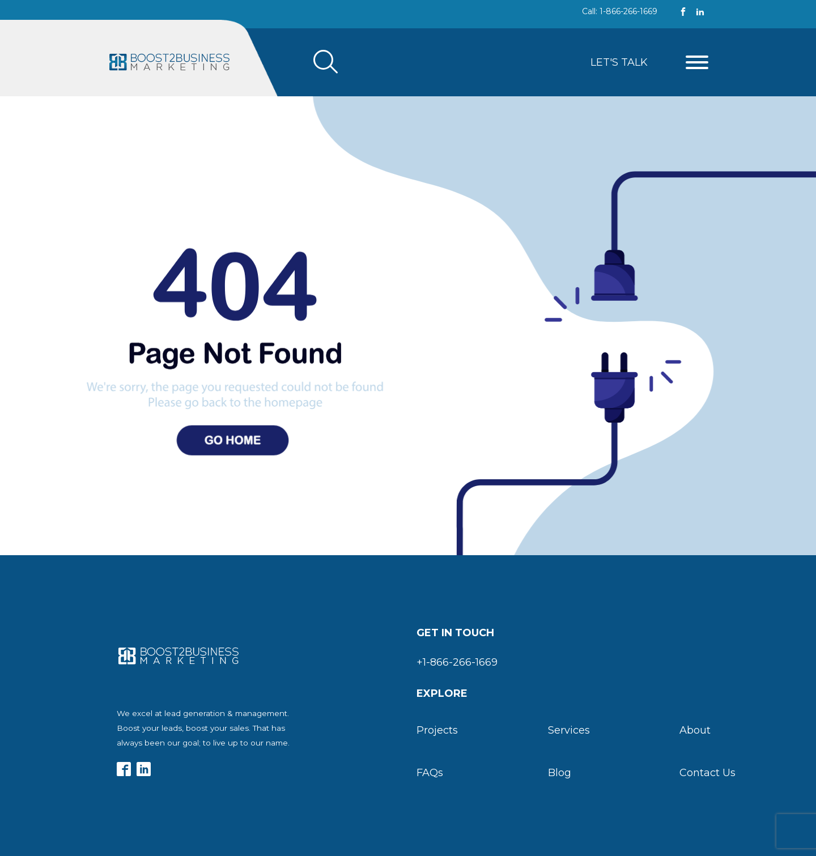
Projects (437, 730)
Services (569, 730)
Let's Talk (619, 62)
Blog (559, 772)
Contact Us (707, 772)
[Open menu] (697, 62)
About (695, 730)
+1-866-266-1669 (457, 662)
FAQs (429, 772)
